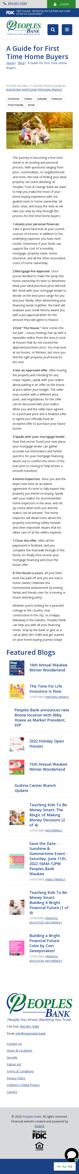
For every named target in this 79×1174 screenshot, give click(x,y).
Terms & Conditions (20, 1071)
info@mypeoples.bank (31, 1033)
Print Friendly (15, 104)
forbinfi (39, 1126)
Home (10, 63)
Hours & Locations (19, 1050)
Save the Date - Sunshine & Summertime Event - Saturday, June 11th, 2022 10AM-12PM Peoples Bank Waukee (48, 858)
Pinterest (57, 98)
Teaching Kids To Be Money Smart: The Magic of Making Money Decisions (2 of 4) (48, 814)
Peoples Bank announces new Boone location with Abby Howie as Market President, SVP (41, 717)
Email (31, 104)
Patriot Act (14, 1064)
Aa (59, 1166)
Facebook (13, 98)
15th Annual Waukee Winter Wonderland (48, 767)
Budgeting (13, 89)
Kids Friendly (53, 830)
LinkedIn (42, 98)
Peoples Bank (25, 28)
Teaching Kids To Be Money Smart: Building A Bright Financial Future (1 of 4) (48, 902)
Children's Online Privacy (23, 1085)
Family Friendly (55, 879)
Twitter (28, 98)
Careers (12, 1092)
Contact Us (14, 1044)
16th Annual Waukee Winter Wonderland (48, 667)
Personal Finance (50, 89)
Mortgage (29, 89)
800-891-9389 (15, 3)
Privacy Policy (16, 1078)
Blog (21, 63)
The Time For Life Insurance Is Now (45, 689)
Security (12, 1057)
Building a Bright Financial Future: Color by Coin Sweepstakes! (44, 943)
